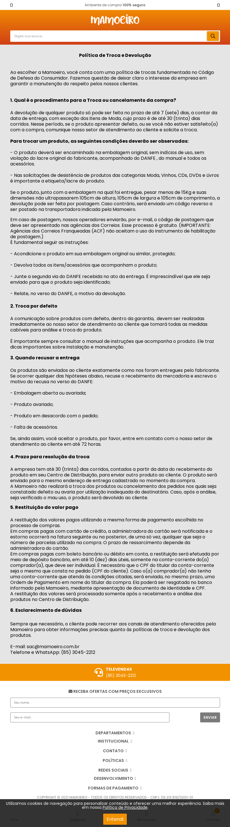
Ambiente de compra (115, 5)
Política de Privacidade (125, 807)
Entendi (115, 819)
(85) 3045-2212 (121, 675)
